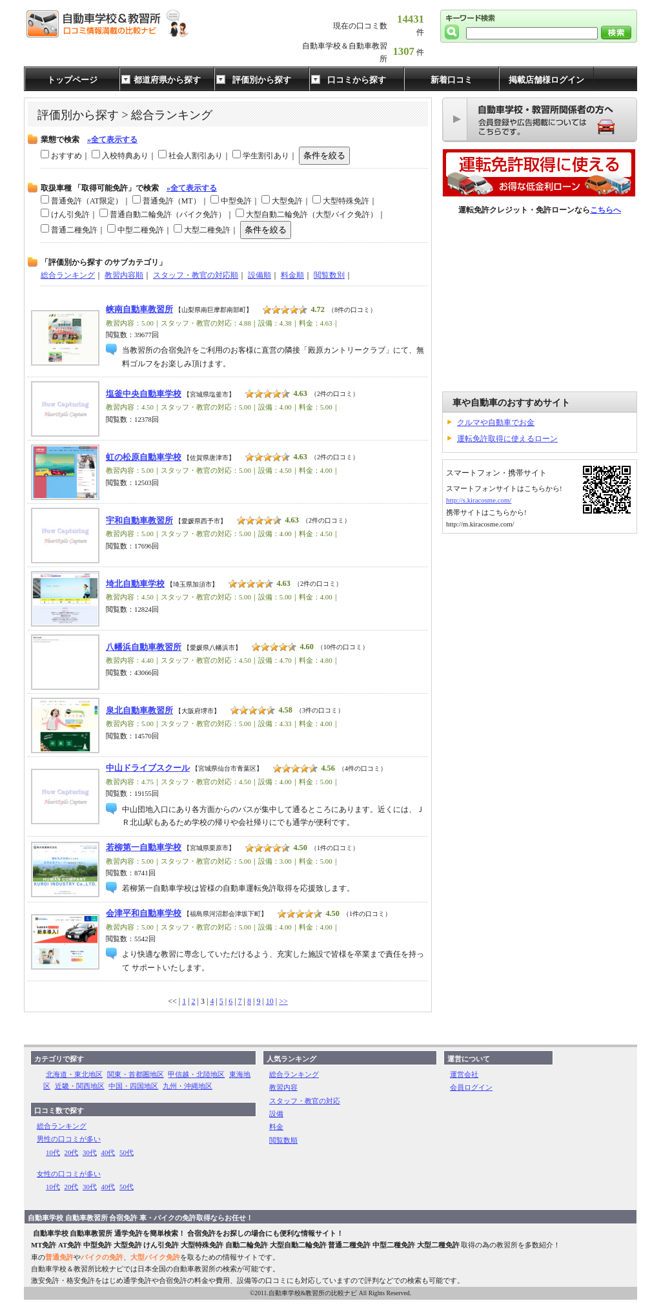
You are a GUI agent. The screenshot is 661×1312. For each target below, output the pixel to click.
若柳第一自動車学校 (143, 847)
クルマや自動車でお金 (495, 422)
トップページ (72, 80)
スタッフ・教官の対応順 (195, 275)
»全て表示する (112, 139)
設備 (276, 1114)
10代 (53, 1152)
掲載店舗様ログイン (546, 80)
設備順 (259, 275)
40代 (108, 1152)
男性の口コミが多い (69, 1139)
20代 (72, 1152)
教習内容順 (124, 275)
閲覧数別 (329, 275)
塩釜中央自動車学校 (143, 394)
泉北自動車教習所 (139, 710)
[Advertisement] (539, 304)
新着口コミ (452, 80)
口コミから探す (356, 80)
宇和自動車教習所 (139, 520)
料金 (276, 1126)
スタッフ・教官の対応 (304, 1101)
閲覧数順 (283, 1140)
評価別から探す (261, 80)
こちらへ (605, 209)
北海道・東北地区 (74, 1074)
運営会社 (464, 1074)
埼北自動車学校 (135, 583)
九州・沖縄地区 (187, 1086)
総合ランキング (68, 275)
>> (283, 1001)
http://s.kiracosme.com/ (478, 500)
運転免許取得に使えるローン (507, 438)
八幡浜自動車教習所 (143, 647)
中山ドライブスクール (148, 768)
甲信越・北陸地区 (196, 1074)
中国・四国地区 (133, 1086)
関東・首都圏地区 (135, 1074)
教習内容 (283, 1087)
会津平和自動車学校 (143, 913)
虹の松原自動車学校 (143, 457)
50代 (126, 1152)
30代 (90, 1152)
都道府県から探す (167, 80)
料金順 (292, 275)
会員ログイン (471, 1087)
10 (270, 1001)
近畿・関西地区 (80, 1086)
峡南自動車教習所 (139, 309)
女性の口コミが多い (69, 1174)
